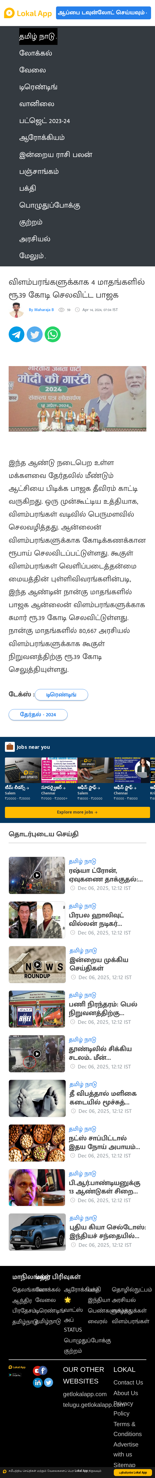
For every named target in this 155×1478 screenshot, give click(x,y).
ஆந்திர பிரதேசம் (24, 1306)
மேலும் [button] (32, 256)
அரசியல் (124, 1300)
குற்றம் (73, 1351)
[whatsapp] (54, 337)
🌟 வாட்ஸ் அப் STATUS (73, 1315)
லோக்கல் (47, 1290)
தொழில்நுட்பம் (132, 1290)
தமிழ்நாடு (25, 1322)
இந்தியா (99, 1300)
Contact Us (128, 1382)
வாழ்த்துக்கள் (129, 1311)
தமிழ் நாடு (37, 36)
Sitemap (125, 1465)
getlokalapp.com (85, 1394)
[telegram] (18, 337)
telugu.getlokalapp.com (94, 1404)
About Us (126, 1393)
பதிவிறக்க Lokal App (133, 1472)
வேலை (45, 1300)
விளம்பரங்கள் (130, 1321)
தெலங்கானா (30, 1290)
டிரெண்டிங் (50, 1311)
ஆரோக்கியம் (81, 1290)
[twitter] (36, 337)
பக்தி (94, 1290)
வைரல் (97, 1321)
